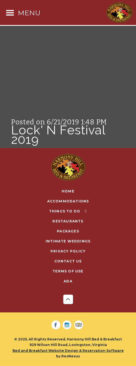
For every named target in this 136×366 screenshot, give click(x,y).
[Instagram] (68, 325)
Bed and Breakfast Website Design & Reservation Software (68, 351)
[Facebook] (56, 325)
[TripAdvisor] (79, 325)
